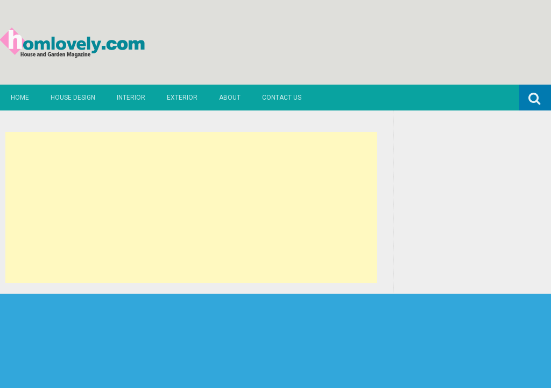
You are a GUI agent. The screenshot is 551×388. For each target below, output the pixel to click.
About (230, 97)
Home (20, 97)
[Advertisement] (191, 207)
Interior (131, 97)
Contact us (281, 97)
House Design (73, 97)
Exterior (182, 97)
